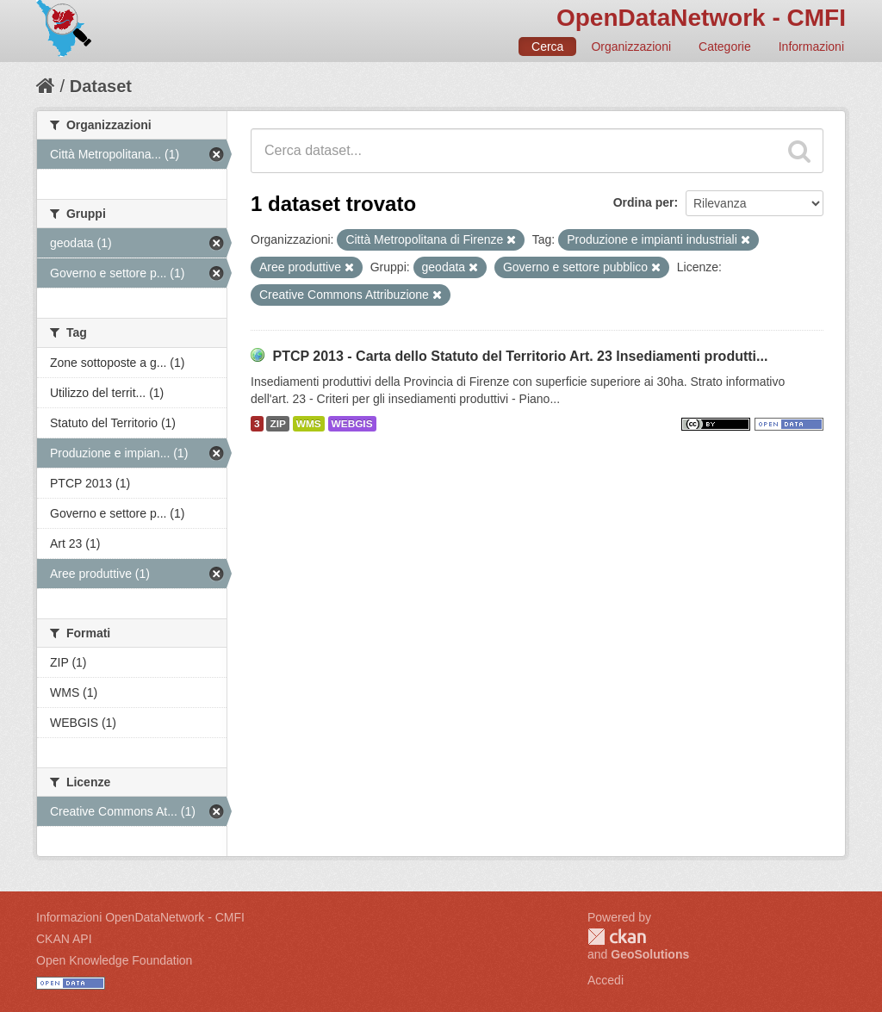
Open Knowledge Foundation (114, 960)
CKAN (616, 937)
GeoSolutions (650, 954)
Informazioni (811, 46)
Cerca (547, 46)
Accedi (605, 980)
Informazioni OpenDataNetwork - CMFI (140, 917)
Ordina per (643, 202)
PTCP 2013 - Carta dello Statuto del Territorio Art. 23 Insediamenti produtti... (519, 356)
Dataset (101, 86)
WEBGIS (352, 424)
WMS (308, 424)
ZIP (277, 424)
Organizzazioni (631, 46)
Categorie (725, 46)
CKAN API (64, 939)
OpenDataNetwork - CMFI (701, 17)
